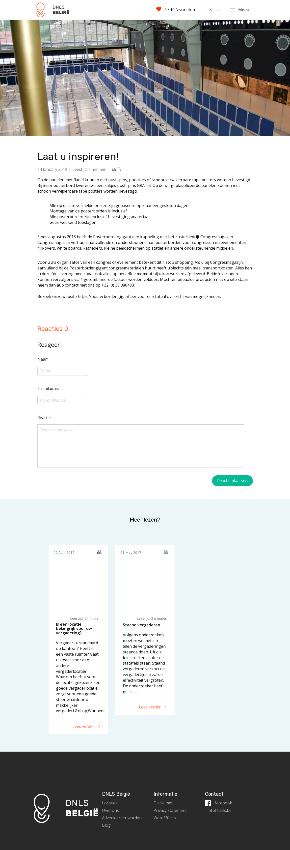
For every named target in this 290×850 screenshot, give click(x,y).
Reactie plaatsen (232, 480)
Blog (106, 825)
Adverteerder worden (122, 818)
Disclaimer (163, 803)
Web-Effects (165, 818)
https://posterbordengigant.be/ (107, 296)
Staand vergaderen (141, 625)
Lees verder (86, 726)
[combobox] (215, 9)
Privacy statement (170, 810)
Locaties (109, 803)
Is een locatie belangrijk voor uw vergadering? (74, 628)
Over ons (110, 810)
